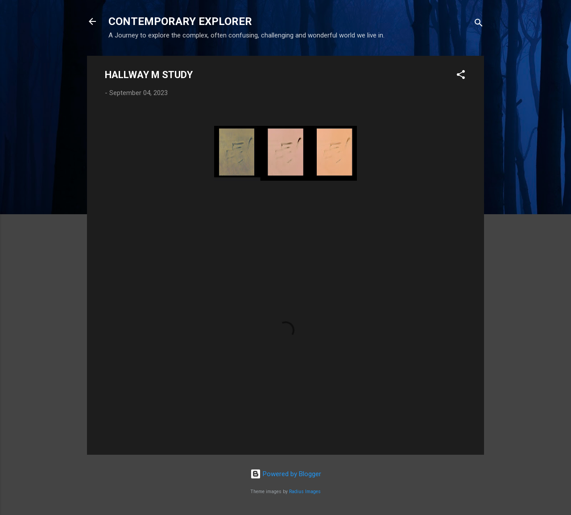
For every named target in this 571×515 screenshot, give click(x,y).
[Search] (478, 24)
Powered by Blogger (285, 474)
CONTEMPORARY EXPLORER (180, 21)
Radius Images (305, 491)
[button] (460, 76)
